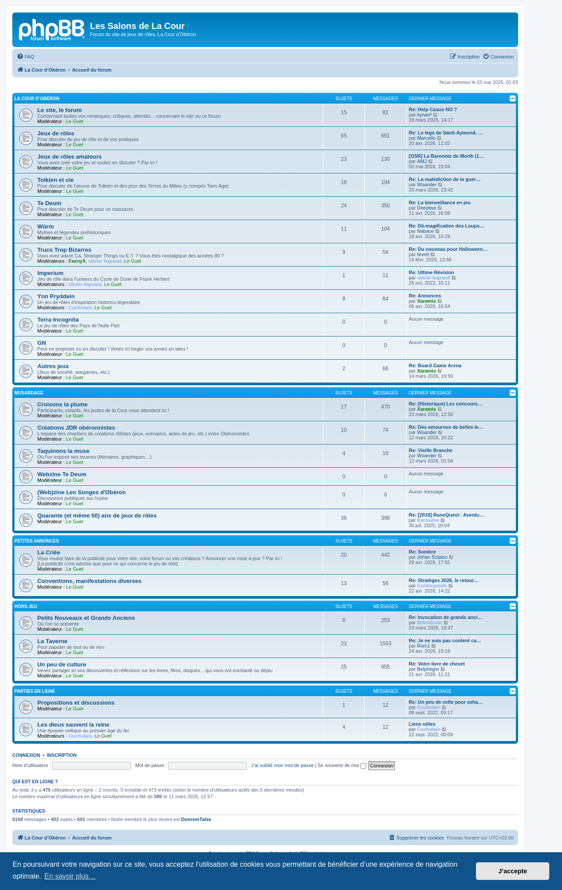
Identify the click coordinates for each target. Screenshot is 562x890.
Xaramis (426, 301)
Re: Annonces (425, 295)
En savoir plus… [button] (70, 876)
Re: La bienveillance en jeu (440, 202)
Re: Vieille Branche (430, 450)
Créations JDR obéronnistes (76, 427)
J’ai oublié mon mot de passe (282, 765)
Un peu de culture (61, 664)
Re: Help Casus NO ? (433, 109)
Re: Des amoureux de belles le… (446, 427)
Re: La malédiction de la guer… (445, 179)
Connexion (26, 755)
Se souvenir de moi (342, 765)
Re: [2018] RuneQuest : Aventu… (446, 514)
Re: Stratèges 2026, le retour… (444, 580)
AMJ (422, 161)
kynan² (424, 114)
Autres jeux (53, 366)
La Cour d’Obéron (36, 98)
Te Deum (49, 203)
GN (41, 343)
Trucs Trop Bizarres (64, 249)
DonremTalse (196, 819)
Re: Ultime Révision (431, 272)
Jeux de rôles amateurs (69, 156)
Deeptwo (426, 207)
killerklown (429, 622)
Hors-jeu (25, 606)
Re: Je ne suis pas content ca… (445, 640)
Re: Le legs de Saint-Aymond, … (446, 132)
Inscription (62, 755)
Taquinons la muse (63, 451)
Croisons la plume (62, 404)
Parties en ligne (34, 691)
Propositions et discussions (76, 702)
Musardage (28, 393)
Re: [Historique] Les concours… (446, 403)
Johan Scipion (432, 557)
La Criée (48, 552)
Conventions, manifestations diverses (89, 581)
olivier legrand (104, 261)
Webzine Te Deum (61, 474)
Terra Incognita (58, 319)
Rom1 (423, 645)
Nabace (425, 231)
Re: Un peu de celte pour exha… (446, 702)
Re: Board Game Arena (435, 365)
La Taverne (52, 641)
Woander (426, 184)
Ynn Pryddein (56, 296)
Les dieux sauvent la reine (73, 724)
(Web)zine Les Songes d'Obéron (81, 492)
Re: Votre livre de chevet (437, 663)
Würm (45, 226)
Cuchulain (80, 307)
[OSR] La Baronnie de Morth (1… (446, 156)
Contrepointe (432, 585)
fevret (423, 254)
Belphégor (428, 669)
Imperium (50, 273)
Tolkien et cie (55, 180)
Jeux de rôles (55, 133)
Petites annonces (36, 541)
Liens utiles (422, 724)
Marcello (426, 138)
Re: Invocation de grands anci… (445, 617)
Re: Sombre (422, 551)
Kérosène (428, 520)
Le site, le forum (59, 110)
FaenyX (77, 261)
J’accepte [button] (512, 871)
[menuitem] (25, 56)
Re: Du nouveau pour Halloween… (448, 249)
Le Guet (74, 121)
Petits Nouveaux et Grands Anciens (86, 618)
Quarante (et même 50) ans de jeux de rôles (97, 515)
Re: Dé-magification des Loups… (446, 225)
